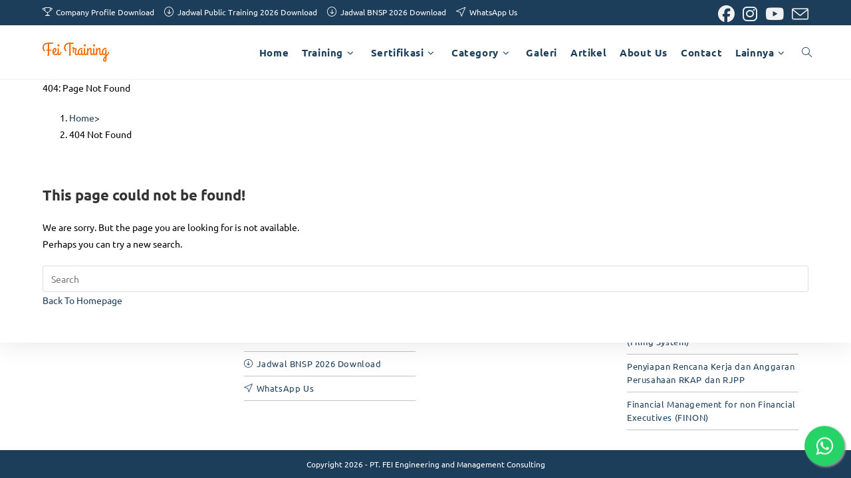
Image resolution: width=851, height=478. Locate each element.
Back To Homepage (82, 300)
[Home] (81, 117)
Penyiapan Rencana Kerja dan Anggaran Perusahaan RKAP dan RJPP (711, 372)
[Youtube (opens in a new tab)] (774, 14)
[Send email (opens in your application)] (798, 14)
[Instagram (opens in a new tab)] (750, 14)
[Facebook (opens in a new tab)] (726, 14)
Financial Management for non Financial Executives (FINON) (711, 410)
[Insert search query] (425, 279)
